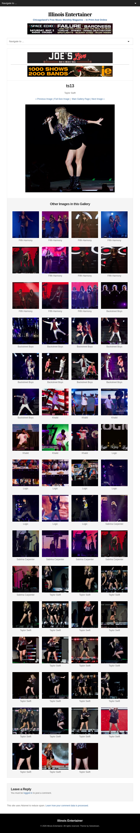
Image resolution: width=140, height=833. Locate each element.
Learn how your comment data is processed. (67, 805)
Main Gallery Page (81, 99)
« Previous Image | (44, 99)
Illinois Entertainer (70, 14)
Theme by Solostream (89, 826)
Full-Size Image (61, 99)
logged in (28, 793)
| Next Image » (97, 99)
